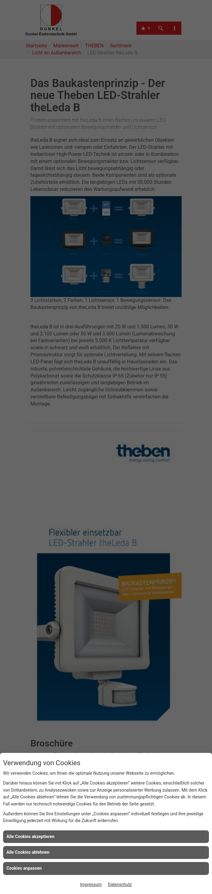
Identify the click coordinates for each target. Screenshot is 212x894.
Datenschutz (120, 884)
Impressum (91, 884)
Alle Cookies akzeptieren (30, 836)
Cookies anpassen (24, 868)
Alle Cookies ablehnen (27, 852)
